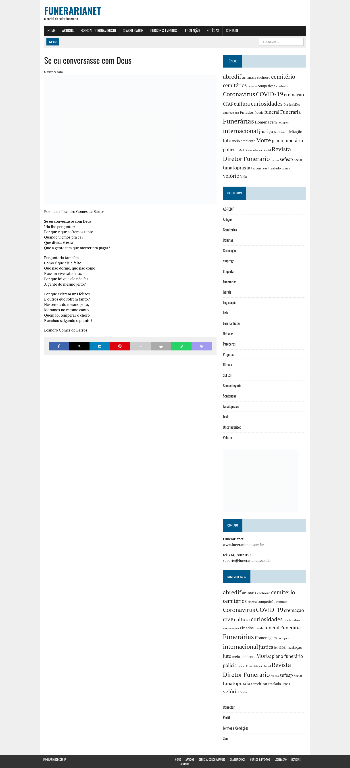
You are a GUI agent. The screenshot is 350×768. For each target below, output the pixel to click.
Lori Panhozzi (231, 323)
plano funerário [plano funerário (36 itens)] (287, 141)
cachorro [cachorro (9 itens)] (264, 77)
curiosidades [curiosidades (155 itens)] (267, 103)
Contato (231, 30)
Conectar (229, 707)
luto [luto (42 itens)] (227, 140)
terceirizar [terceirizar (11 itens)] (260, 168)
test (225, 417)
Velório (227, 437)
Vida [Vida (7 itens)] (244, 176)
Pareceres (229, 344)
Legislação (191, 30)
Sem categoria (232, 385)
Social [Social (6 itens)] (298, 160)
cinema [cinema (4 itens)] (252, 86)
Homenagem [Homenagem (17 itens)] (266, 122)
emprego (228, 261)
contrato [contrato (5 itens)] (282, 86)
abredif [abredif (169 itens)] (232, 76)
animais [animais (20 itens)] (249, 77)
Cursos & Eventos (163, 30)
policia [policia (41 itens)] (230, 150)
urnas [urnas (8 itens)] (286, 168)
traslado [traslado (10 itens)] (275, 168)
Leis (225, 313)
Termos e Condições (236, 728)
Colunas (228, 240)
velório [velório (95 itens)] (231, 175)
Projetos (228, 354)
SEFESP (228, 375)
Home (50, 30)
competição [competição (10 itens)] (267, 86)
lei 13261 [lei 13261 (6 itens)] (281, 132)
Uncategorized (232, 427)
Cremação (229, 250)
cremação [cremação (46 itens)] (294, 95)
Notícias (212, 30)
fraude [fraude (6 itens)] (259, 113)
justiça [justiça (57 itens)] (266, 131)
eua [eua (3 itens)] (237, 112)
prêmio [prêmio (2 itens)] (242, 150)
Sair (225, 738)
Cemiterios (230, 230)
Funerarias (230, 281)
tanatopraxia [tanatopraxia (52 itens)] (237, 168)
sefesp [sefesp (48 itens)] (286, 159)
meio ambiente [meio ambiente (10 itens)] (244, 141)
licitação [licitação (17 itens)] (295, 131)
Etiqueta (228, 271)
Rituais (227, 365)
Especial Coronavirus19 (97, 30)
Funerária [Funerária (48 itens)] (291, 112)
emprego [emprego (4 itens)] (228, 113)
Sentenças (229, 396)
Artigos (67, 30)
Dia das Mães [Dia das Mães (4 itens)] (292, 105)
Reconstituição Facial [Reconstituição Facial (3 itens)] (258, 150)
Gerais (227, 292)
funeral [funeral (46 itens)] (272, 112)
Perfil (226, 717)
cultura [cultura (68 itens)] (242, 103)
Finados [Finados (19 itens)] (247, 112)
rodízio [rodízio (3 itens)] (275, 160)
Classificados (132, 30)
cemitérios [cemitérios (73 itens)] (235, 85)
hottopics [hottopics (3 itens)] (283, 122)
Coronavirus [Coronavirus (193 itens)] (239, 94)
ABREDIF (228, 209)
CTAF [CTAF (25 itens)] (228, 104)
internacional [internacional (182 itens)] (240, 131)
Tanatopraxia (231, 406)
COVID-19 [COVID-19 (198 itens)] (269, 94)
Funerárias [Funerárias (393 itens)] (238, 121)
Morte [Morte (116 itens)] (263, 140)
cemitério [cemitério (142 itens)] (283, 76)
